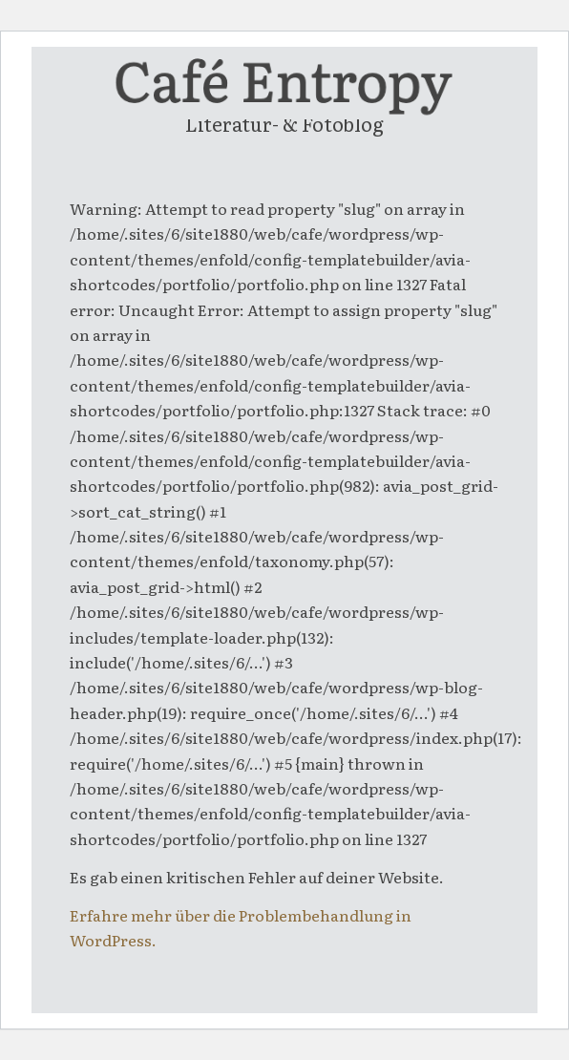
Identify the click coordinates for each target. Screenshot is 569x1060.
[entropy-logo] (284, 85)
